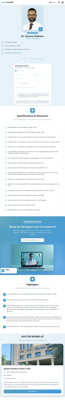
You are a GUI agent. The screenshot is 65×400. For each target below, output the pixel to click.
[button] (53, 2)
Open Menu (63, 3)
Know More (32, 391)
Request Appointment (32, 102)
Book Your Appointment (32, 240)
